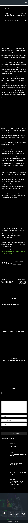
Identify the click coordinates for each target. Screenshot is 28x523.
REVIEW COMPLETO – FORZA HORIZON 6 (14, 331)
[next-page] (5, 393)
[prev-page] (2, 393)
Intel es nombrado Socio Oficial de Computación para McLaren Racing (17, 483)
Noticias (10, 11)
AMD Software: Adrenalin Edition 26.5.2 (14, 387)
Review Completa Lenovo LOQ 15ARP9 (14, 360)
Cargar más (14, 488)
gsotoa (7, 20)
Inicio (2, 8)
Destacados (7, 8)
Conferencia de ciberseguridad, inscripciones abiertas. (21, 282)
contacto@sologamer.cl (16, 508)
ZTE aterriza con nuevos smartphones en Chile (7, 282)
